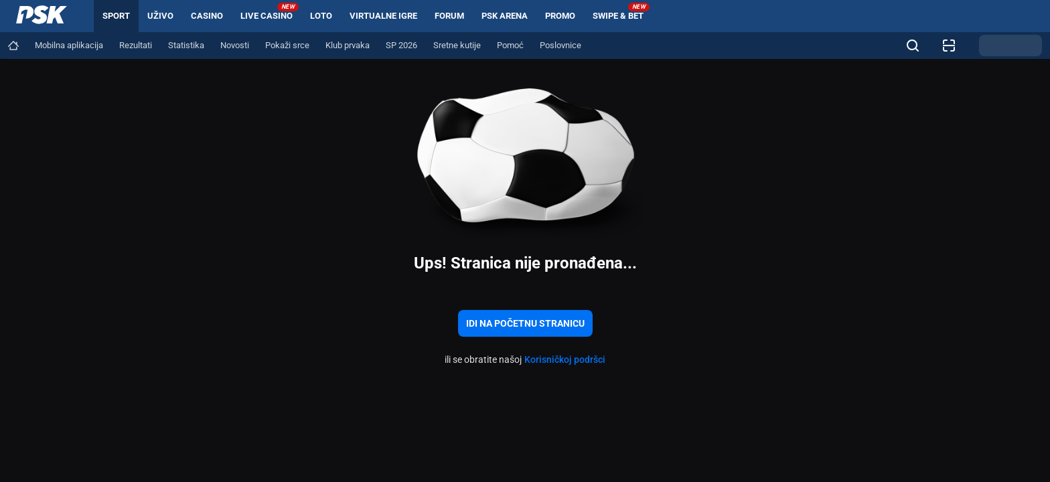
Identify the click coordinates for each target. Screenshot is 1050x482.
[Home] (41, 16)
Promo (560, 16)
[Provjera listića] (948, 45)
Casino (207, 16)
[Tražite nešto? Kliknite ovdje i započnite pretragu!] (912, 45)
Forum (449, 16)
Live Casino (269, 12)
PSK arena (504, 16)
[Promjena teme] (1010, 45)
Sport (116, 16)
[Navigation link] (13, 45)
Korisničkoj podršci (564, 359)
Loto (321, 16)
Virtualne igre (383, 16)
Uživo (160, 16)
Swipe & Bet (621, 12)
